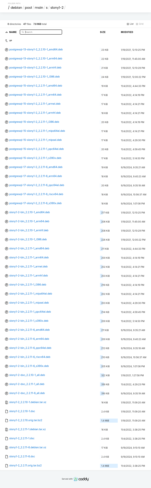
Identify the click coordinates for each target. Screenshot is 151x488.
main (39, 7)
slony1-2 (57, 7)
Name (13, 32)
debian (16, 7)
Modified (127, 32)
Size (103, 32)
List (130, 23)
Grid (139, 23)
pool (28, 7)
